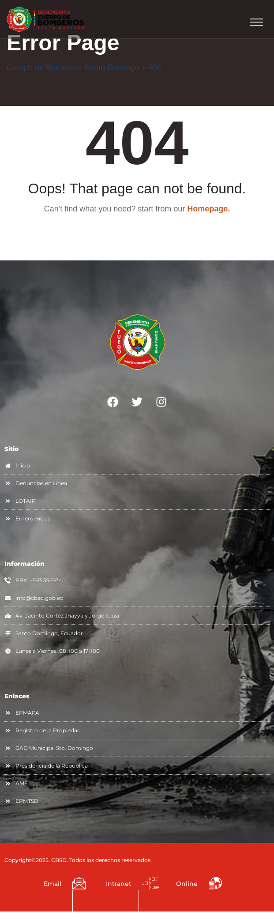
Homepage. (208, 208)
